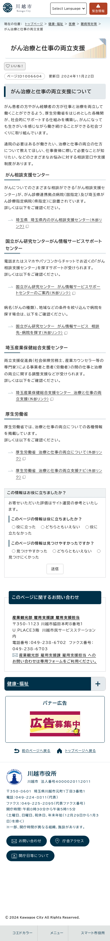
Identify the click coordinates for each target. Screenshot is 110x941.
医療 (72, 23)
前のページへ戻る (36, 750)
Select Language (66, 8)
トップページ (34, 23)
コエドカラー (23, 933)
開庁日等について (34, 856)
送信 (55, 569)
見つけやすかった (32, 551)
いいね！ (17, 66)
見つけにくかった (23, 557)
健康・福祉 (55, 23)
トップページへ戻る (80, 750)
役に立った (26, 527)
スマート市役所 (93, 933)
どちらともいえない (62, 527)
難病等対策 (89, 23)
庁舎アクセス (73, 841)
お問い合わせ (30, 841)
